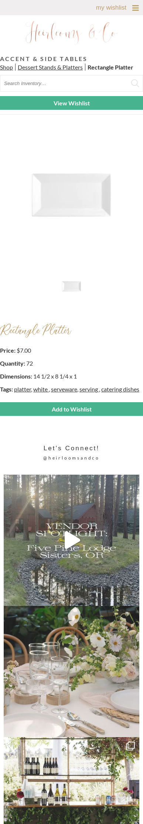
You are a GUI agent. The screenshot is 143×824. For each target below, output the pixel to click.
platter (22, 389)
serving (89, 389)
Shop (6, 67)
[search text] (71, 83)
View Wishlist (72, 102)
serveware (64, 389)
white (41, 389)
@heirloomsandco (71, 458)
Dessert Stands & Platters (50, 67)
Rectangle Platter (110, 67)
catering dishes (120, 389)
